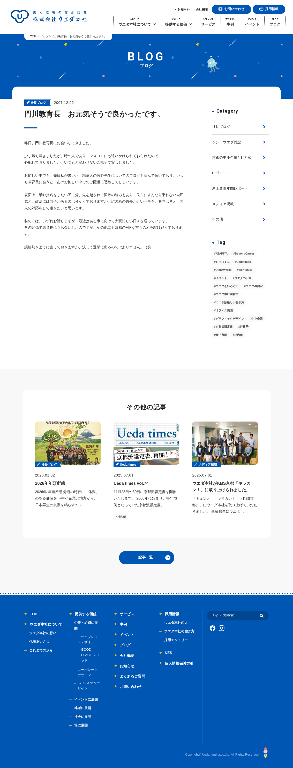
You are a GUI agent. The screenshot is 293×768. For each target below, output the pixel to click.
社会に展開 (82, 717)
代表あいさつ (39, 641)
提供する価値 (85, 614)
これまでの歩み (41, 650)
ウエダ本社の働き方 (179, 631)
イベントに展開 (86, 699)
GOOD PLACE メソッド (90, 655)
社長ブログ (221, 127)
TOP (33, 36)
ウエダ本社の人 (176, 623)
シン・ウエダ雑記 (226, 142)
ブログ (44, 36)
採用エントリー (176, 640)
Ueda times (221, 173)
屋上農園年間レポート (230, 188)
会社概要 (202, 9)
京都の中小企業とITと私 (231, 157)
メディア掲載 (223, 204)
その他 (217, 219)
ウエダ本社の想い (42, 633)
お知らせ (183, 9)
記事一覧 (145, 557)
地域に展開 (82, 708)
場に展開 (81, 725)
